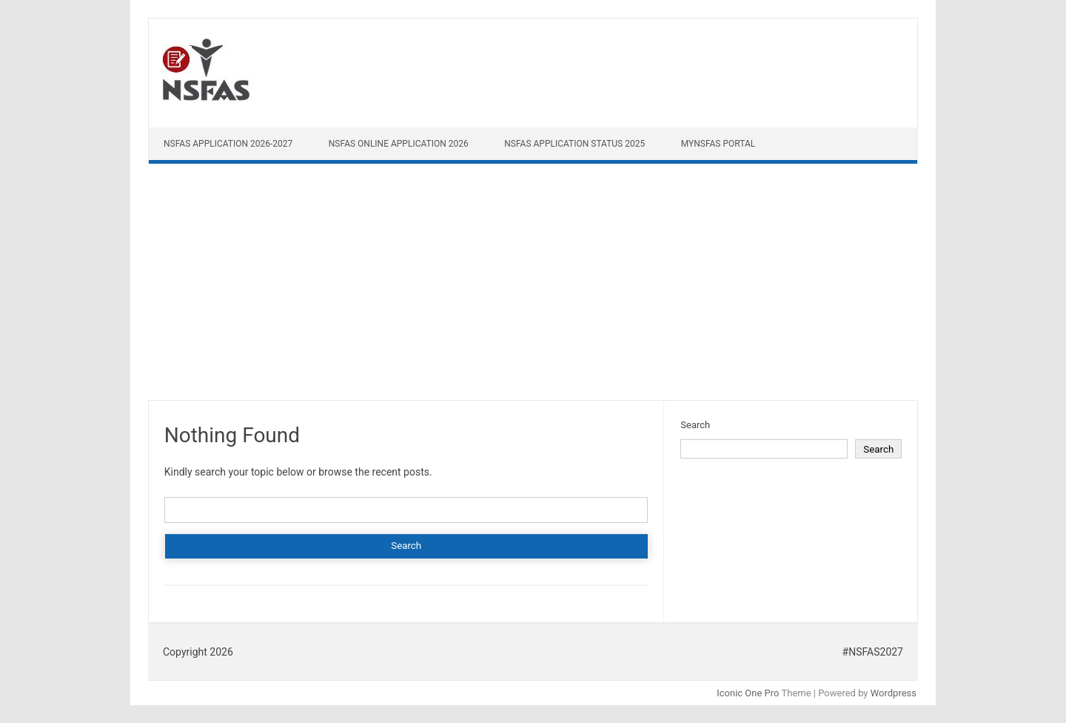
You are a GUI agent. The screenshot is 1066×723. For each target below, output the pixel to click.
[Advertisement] (533, 285)
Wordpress (893, 693)
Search (695, 424)
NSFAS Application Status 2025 (574, 144)
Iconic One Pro (748, 693)
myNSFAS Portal (718, 144)
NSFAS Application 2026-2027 (228, 144)
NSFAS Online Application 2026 (399, 144)
